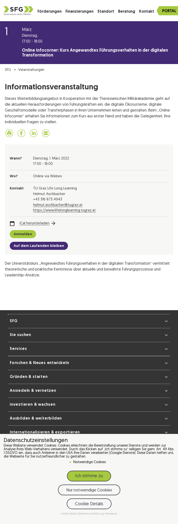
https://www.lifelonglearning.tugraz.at (64, 210)
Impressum (111, 514)
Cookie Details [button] (89, 504)
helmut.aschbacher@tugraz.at (58, 205)
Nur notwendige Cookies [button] (89, 490)
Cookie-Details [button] (69, 514)
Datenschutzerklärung (91, 514)
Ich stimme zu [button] (89, 476)
